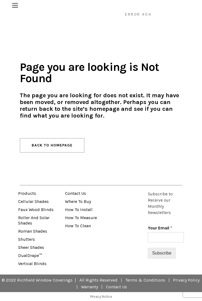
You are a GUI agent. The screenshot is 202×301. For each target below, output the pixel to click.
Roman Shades (32, 231)
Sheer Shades (31, 247)
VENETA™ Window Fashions (85, 14)
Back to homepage (52, 145)
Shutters (26, 239)
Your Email (160, 227)
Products (27, 193)
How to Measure (81, 217)
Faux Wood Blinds (36, 209)
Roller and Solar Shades (34, 220)
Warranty (89, 286)
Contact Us (75, 193)
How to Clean (78, 225)
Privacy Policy (186, 280)
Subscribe (161, 253)
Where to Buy (78, 201)
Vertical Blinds (32, 263)
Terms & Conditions (145, 280)
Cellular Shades (33, 201)
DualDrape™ (30, 255)
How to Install (79, 209)
